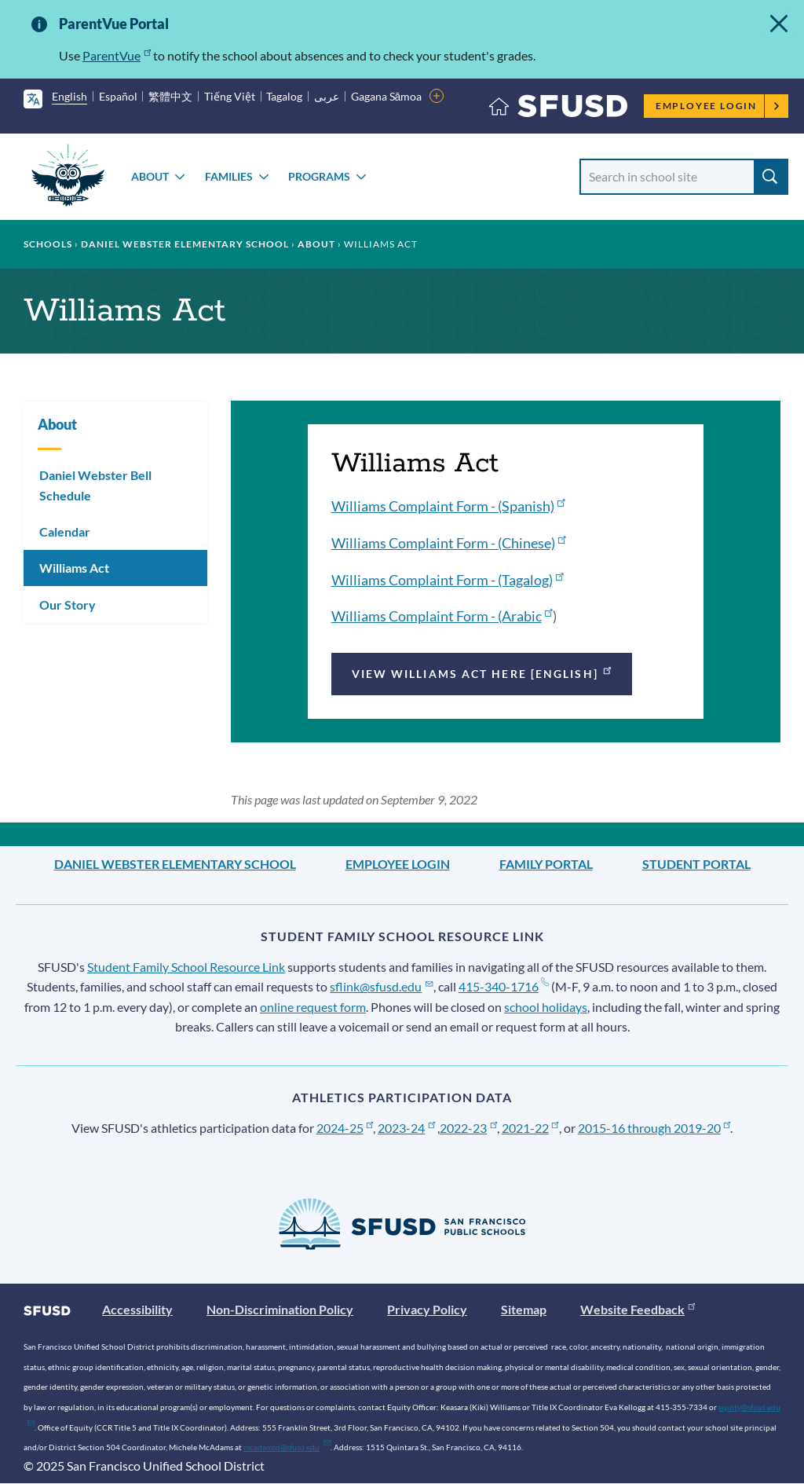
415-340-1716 (504, 986)
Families (229, 176)
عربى (326, 96)
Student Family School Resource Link (186, 966)
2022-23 (468, 1127)
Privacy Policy (427, 1309)
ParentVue (116, 55)
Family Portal (546, 863)
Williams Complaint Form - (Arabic (442, 616)
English (69, 96)
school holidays (545, 1006)
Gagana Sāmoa (386, 96)
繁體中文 (170, 96)
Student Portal (696, 863)
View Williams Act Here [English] (483, 672)
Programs (319, 176)
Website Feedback (637, 1309)
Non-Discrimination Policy (279, 1309)
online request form (313, 1006)
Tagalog (284, 96)
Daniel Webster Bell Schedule (95, 485)
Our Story (67, 604)
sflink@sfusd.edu (381, 986)
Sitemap (523, 1309)
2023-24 (406, 1127)
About (150, 176)
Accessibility (137, 1309)
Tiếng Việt (229, 96)
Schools (48, 244)
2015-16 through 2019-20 (654, 1127)
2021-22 (530, 1127)
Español (118, 96)
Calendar (64, 531)
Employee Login (718, 106)
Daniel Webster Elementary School (185, 244)
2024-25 (345, 1127)
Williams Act (74, 567)
